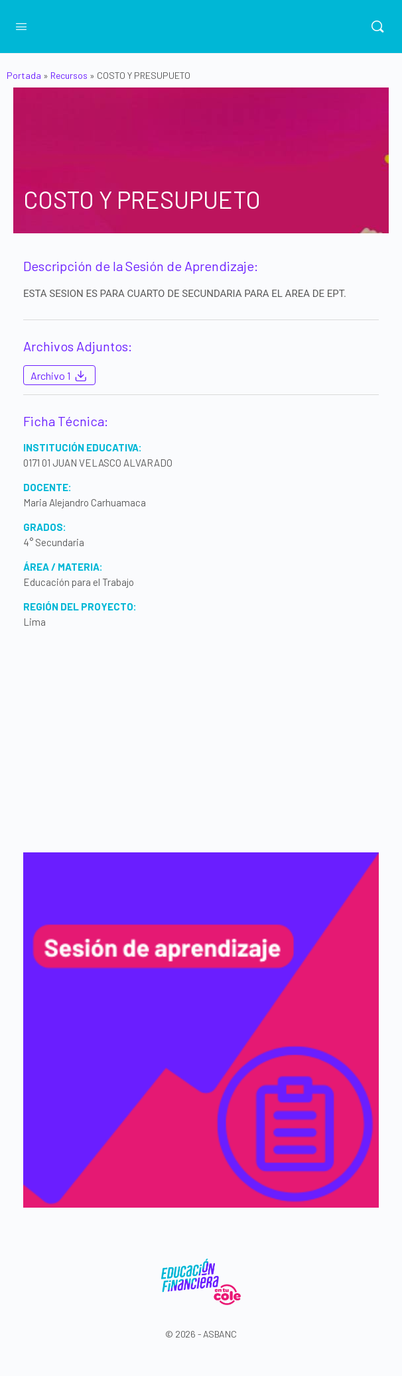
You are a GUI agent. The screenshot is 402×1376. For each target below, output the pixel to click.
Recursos (69, 75)
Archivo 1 (59, 376)
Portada (24, 75)
